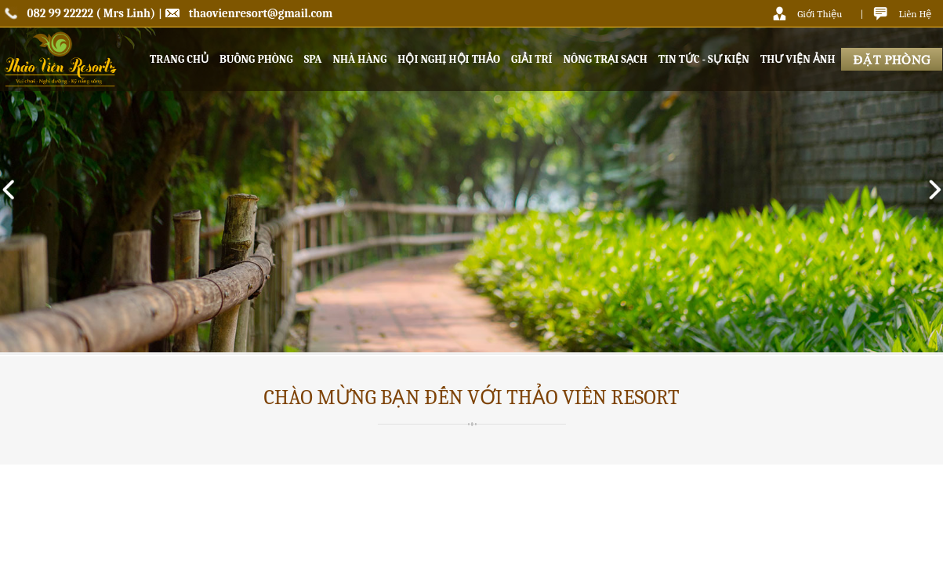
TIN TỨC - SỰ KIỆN (703, 59)
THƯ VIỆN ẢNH (798, 59)
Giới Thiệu (819, 14)
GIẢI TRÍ (532, 59)
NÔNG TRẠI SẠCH (605, 59)
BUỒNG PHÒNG (256, 59)
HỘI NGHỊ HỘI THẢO (448, 59)
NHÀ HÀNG (359, 59)
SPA (313, 59)
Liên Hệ (914, 14)
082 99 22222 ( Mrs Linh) (91, 13)
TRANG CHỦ (179, 59)
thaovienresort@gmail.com (261, 13)
